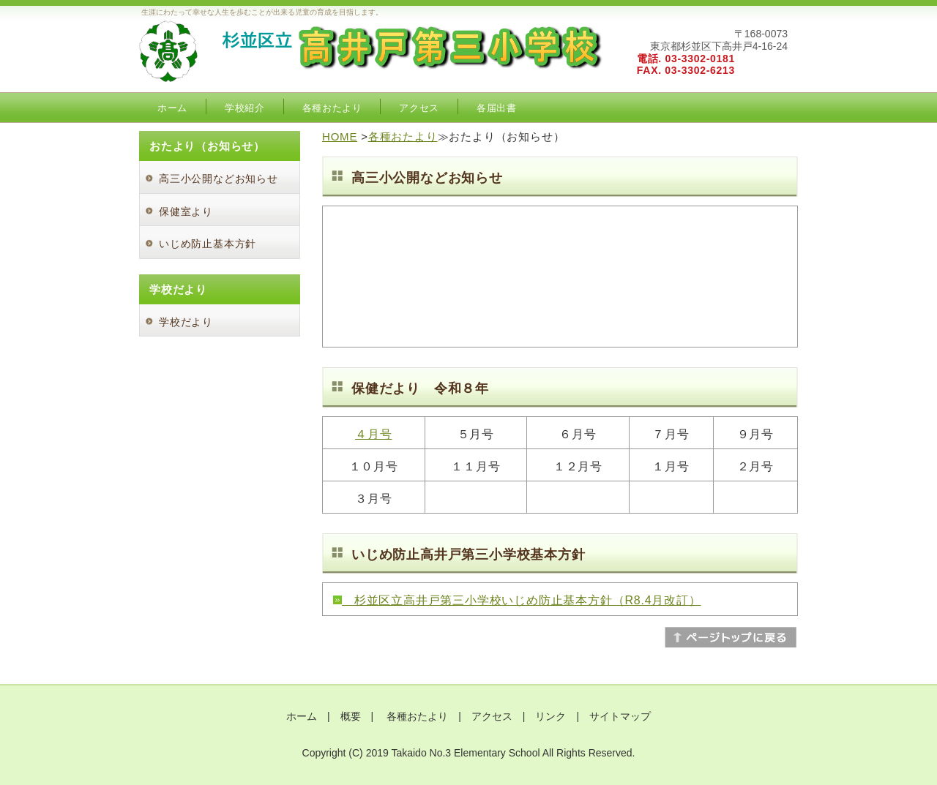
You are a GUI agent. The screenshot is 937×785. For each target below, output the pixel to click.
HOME (339, 136)
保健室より (186, 211)
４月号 (373, 434)
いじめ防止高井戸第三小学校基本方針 (468, 554)
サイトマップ (620, 716)
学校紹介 (245, 107)
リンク (550, 716)
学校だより (186, 322)
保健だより (385, 388)
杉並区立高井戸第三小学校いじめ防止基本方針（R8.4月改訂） (521, 600)
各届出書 (497, 107)
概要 (350, 716)
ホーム (172, 107)
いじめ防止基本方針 (207, 243)
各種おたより (332, 107)
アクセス (419, 107)
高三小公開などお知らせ (218, 178)
